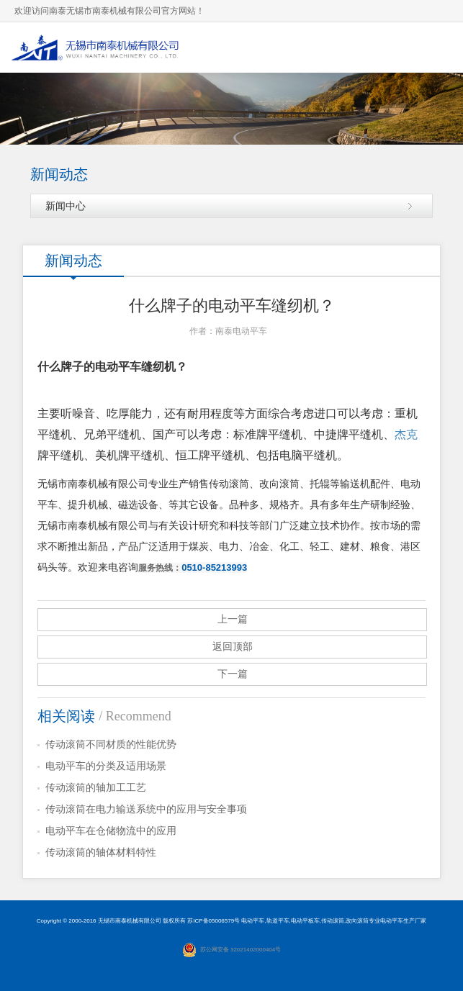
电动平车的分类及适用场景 (105, 766)
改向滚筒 (357, 921)
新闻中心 (65, 206)
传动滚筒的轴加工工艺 (95, 787)
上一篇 (232, 619)
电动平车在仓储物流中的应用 (110, 830)
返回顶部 (232, 646)
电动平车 (252, 921)
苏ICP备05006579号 (213, 921)
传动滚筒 (332, 921)
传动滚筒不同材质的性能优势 (110, 744)
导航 (438, 47)
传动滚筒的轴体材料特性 (100, 852)
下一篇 (232, 674)
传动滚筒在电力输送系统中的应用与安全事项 (146, 809)
